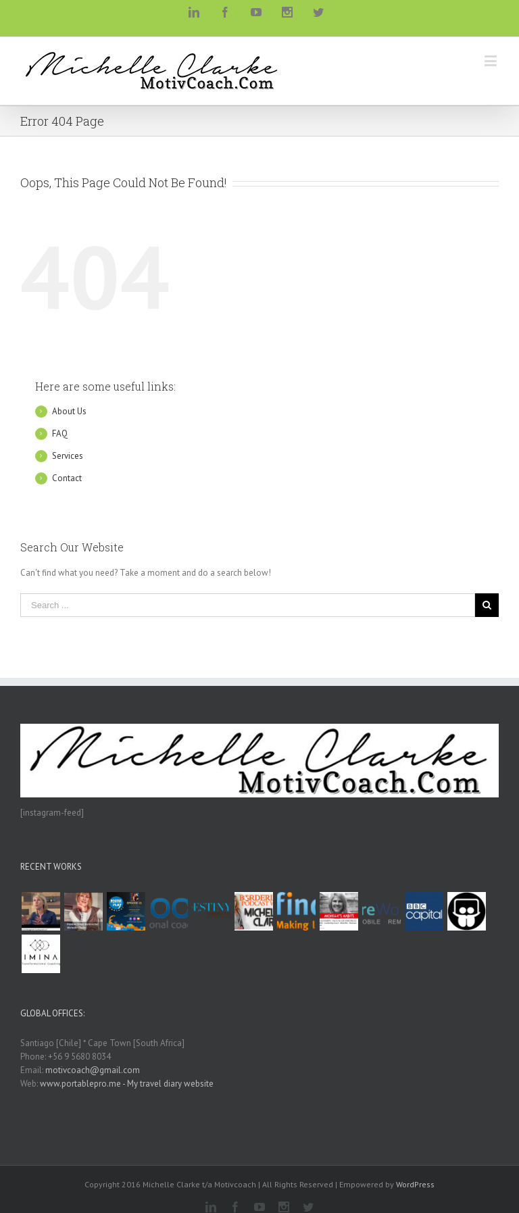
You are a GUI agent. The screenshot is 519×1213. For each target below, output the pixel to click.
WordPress (415, 1184)
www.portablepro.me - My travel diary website (127, 1083)
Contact (67, 478)
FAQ (60, 433)
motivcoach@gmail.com (92, 1070)
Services (67, 456)
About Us (69, 411)
